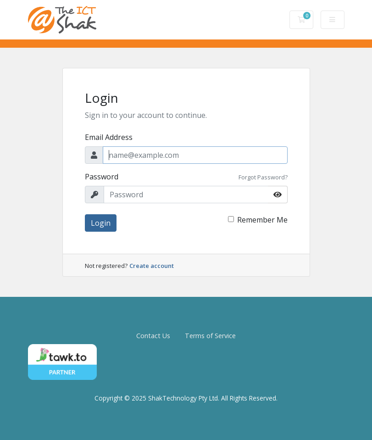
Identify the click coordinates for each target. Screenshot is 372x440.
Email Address (109, 137)
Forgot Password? (263, 177)
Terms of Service (210, 335)
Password (101, 177)
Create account (151, 266)
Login (101, 223)
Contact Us (153, 335)
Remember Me (262, 220)
